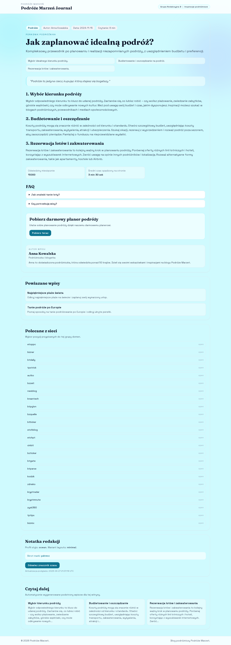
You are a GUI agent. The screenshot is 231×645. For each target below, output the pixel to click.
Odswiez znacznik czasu (42, 565)
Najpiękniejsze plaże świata (45, 293)
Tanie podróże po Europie (44, 307)
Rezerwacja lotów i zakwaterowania (174, 603)
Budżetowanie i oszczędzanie (108, 603)
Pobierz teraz (40, 232)
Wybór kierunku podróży (44, 603)
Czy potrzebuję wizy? (44, 203)
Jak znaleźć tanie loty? (45, 194)
